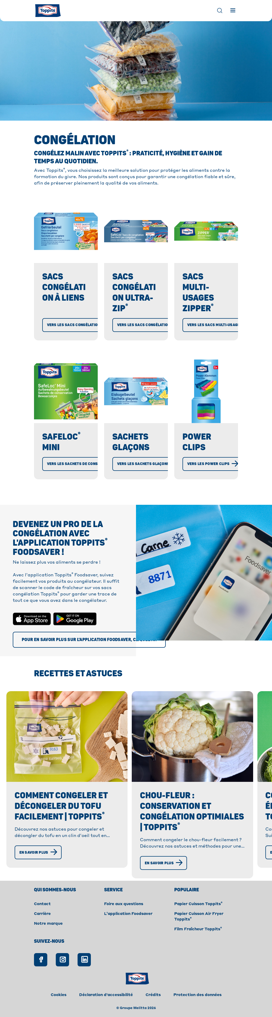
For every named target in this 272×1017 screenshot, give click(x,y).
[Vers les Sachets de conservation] (85, 464)
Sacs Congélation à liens (64, 287)
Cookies (58, 995)
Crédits (153, 995)
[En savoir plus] (38, 852)
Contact (42, 904)
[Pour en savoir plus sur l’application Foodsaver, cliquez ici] (89, 640)
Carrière (42, 914)
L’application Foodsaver (128, 914)
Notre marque (48, 924)
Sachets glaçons (131, 442)
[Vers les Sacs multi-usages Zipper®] (227, 325)
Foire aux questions (123, 904)
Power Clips (197, 442)
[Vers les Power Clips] (213, 464)
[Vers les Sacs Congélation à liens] (85, 325)
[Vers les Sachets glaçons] (148, 464)
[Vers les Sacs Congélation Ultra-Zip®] (158, 325)
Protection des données (197, 995)
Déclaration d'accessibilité (106, 995)
